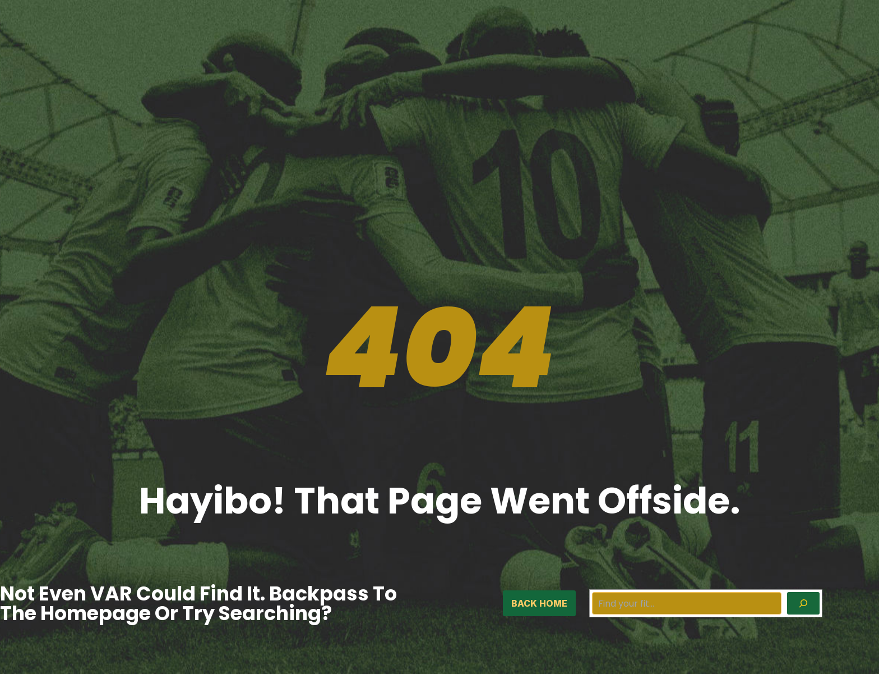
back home (539, 603)
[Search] (803, 603)
